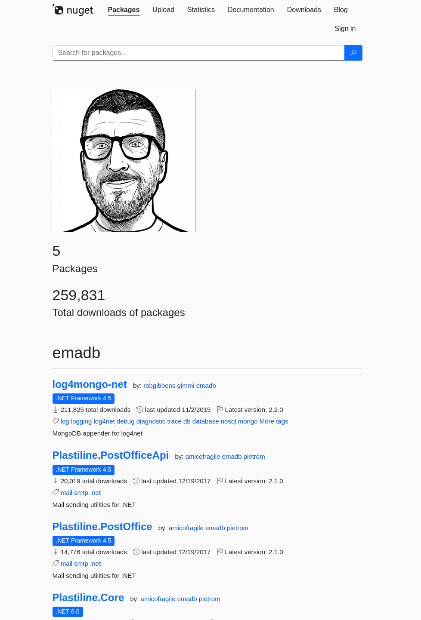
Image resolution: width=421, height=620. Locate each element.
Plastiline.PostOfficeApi (111, 455)
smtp (81, 492)
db (187, 421)
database (205, 421)
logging (81, 421)
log (65, 421)
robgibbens (160, 385)
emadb (206, 385)
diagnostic (151, 421)
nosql (228, 421)
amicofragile (204, 456)
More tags (274, 421)
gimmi (186, 385)
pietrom (254, 456)
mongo (248, 421)
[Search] (353, 53)
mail (67, 492)
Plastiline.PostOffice (102, 526)
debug (126, 421)
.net (95, 492)
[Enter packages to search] (199, 53)
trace (174, 421)
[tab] (124, 9)
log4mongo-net (90, 384)
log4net (104, 421)
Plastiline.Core (88, 597)
